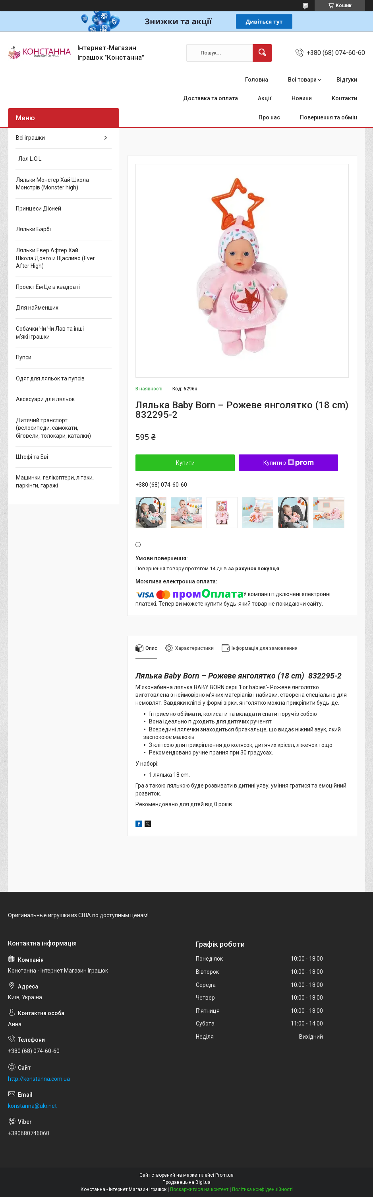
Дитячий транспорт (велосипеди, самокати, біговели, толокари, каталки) (53, 428)
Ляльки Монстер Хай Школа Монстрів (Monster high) (52, 184)
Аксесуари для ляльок (45, 399)
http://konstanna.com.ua (39, 1079)
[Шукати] (262, 53)
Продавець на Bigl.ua (186, 1182)
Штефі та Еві (32, 457)
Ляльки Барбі (33, 229)
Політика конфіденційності (262, 1189)
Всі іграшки (30, 138)
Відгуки (346, 79)
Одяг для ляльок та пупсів (50, 378)
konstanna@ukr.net (32, 1106)
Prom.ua (224, 1175)
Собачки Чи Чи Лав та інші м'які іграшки (50, 333)
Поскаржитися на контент (199, 1189)
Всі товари (302, 79)
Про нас (269, 117)
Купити (185, 463)
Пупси (23, 357)
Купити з (288, 462)
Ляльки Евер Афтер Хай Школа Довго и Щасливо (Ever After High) (55, 258)
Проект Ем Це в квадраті (48, 287)
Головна (256, 79)
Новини (302, 98)
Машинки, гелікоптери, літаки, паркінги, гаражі (55, 481)
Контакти (344, 98)
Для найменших (37, 307)
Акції (265, 98)
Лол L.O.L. (29, 159)
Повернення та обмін (328, 117)
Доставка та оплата (210, 98)
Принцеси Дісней (38, 208)
